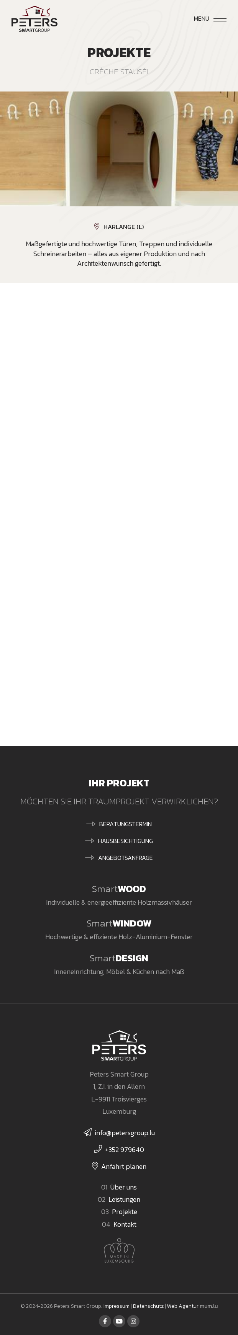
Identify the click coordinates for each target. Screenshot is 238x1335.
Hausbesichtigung (125, 840)
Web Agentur (183, 1306)
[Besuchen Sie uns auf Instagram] (133, 1321)
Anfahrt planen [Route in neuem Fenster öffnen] (123, 1166)
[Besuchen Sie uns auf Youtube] (119, 1321)
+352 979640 (124, 1149)
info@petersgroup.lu (125, 1132)
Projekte (124, 1211)
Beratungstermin (125, 823)
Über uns (123, 1187)
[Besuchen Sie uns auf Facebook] (105, 1321)
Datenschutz (148, 1306)
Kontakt (124, 1224)
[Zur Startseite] (34, 19)
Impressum (116, 1306)
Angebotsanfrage (125, 857)
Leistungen (124, 1199)
